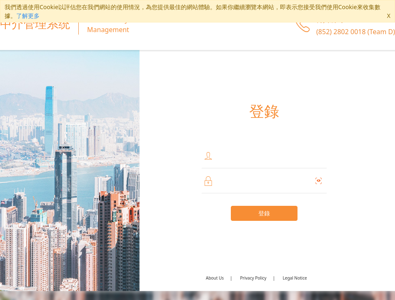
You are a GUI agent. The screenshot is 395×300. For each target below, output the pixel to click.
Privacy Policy (253, 278)
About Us (215, 278)
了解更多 (28, 16)
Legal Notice (295, 278)
